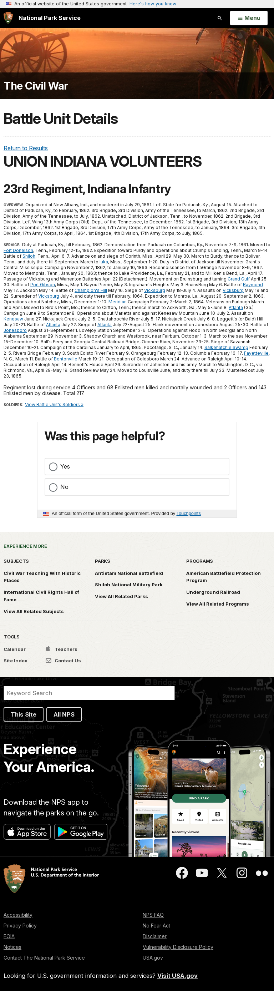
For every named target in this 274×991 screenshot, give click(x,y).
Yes (65, 466)
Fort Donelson (18, 250)
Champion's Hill (91, 290)
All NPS (64, 714)
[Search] (89, 693)
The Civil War (36, 86)
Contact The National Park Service (44, 958)
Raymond (253, 284)
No (64, 486)
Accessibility (18, 915)
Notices (12, 947)
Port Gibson (42, 284)
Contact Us (63, 660)
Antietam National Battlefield (129, 573)
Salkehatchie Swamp (226, 347)
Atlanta (236, 307)
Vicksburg (154, 290)
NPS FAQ (153, 915)
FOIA (9, 936)
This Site (23, 714)
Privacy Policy (20, 925)
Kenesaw (13, 319)
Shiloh (28, 256)
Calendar (15, 649)
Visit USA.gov (177, 975)
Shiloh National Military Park (129, 584)
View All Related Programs (217, 604)
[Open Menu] (249, 18)
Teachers (61, 649)
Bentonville (65, 358)
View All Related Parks (121, 596)
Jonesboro (15, 330)
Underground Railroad (213, 592)
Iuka (104, 261)
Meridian (117, 301)
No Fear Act (156, 925)
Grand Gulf (239, 279)
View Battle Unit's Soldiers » (54, 404)
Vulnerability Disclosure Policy (178, 947)
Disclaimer (155, 936)
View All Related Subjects (34, 611)
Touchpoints (189, 513)
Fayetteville (256, 353)
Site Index (15, 660)
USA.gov (153, 958)
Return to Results (26, 148)
